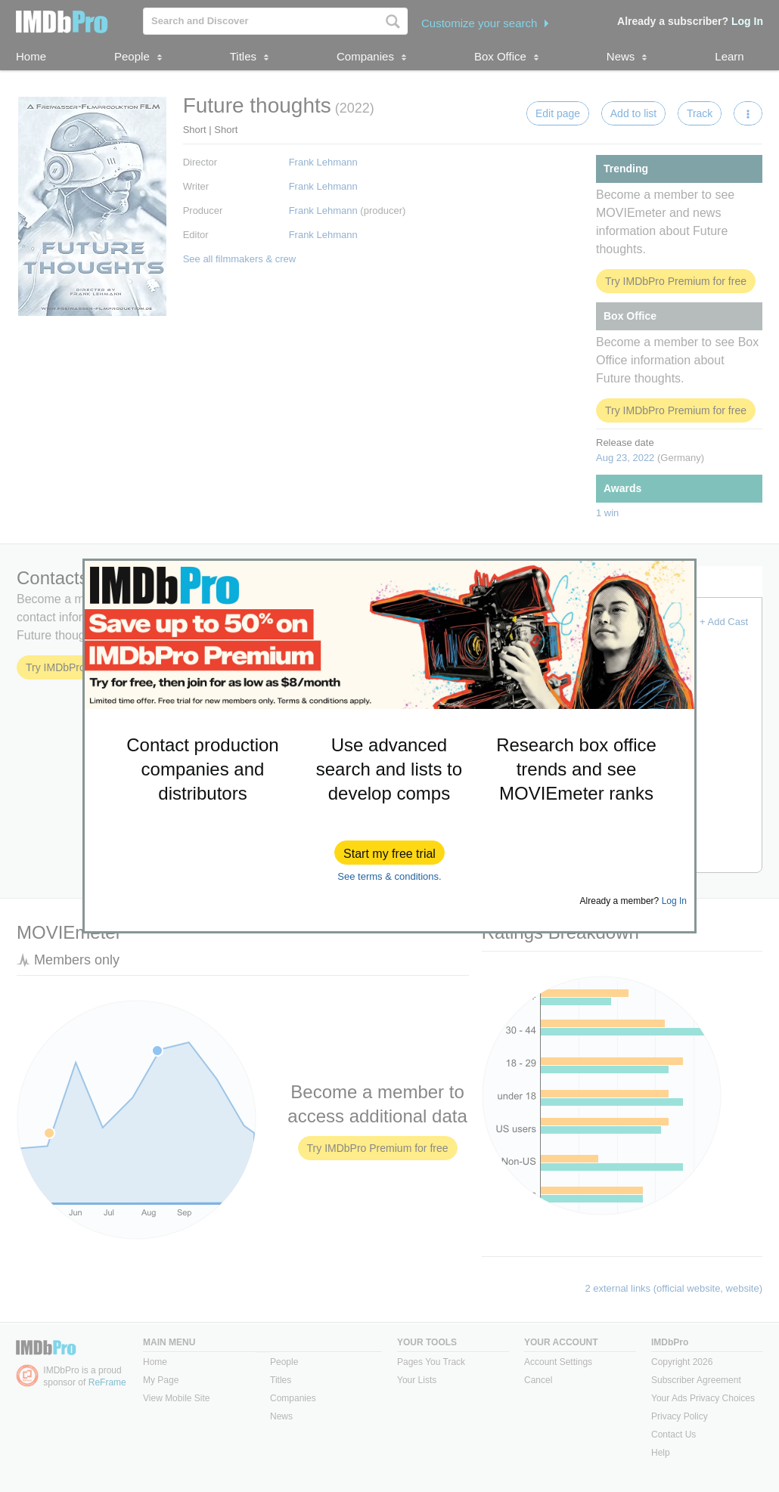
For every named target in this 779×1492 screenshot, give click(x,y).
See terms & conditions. (389, 876)
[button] (389, 852)
